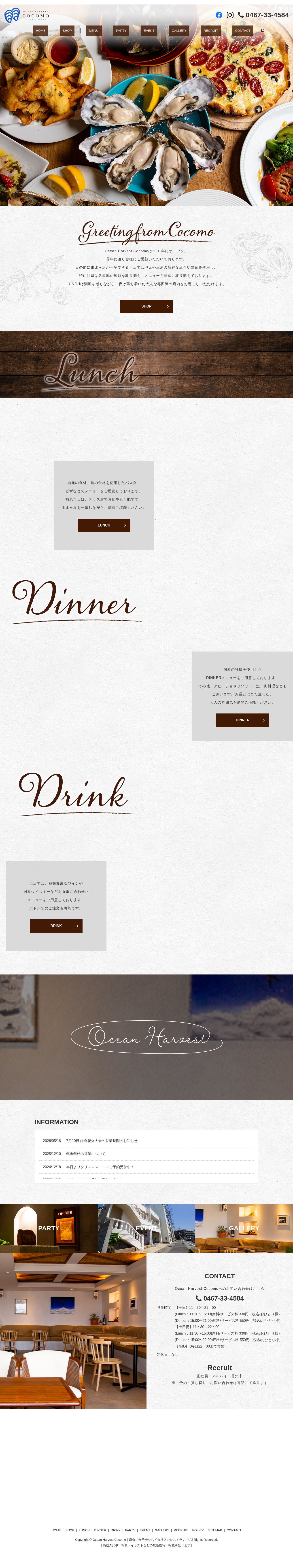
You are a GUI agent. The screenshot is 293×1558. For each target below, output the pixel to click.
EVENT (147, 28)
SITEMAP (215, 1530)
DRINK (56, 926)
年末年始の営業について (86, 1154)
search (252, 28)
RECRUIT (203, 28)
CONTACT (233, 28)
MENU (95, 28)
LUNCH (104, 525)
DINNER (242, 720)
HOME (49, 28)
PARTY (123, 28)
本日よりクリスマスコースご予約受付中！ (100, 1167)
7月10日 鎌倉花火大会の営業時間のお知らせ (102, 1141)
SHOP (72, 28)
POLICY (198, 1530)
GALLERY (175, 28)
